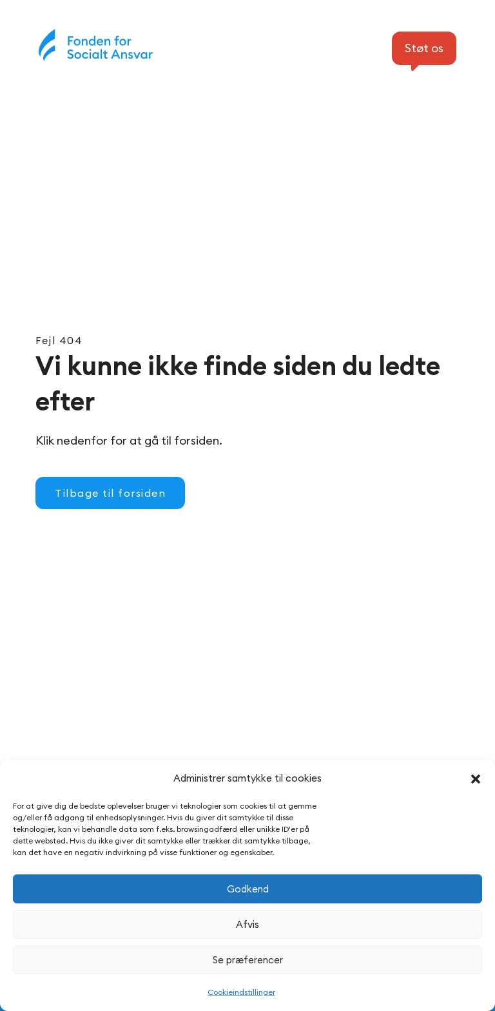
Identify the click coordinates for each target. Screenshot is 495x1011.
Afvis (247, 924)
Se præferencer (248, 960)
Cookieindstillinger (241, 992)
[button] (475, 779)
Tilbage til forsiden (110, 492)
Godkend (248, 889)
